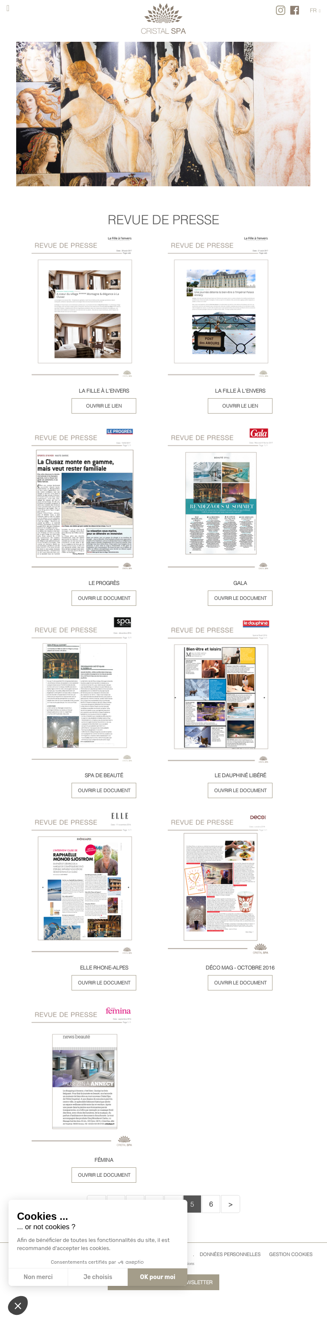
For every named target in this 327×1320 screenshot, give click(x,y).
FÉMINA (104, 1160)
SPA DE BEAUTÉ (104, 775)
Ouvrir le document (104, 598)
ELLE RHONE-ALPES (104, 967)
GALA (240, 583)
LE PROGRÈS (104, 583)
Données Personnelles (230, 1254)
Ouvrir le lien (104, 406)
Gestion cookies (291, 1254)
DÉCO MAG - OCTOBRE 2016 (240, 967)
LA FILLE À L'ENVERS (104, 391)
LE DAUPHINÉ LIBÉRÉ (240, 775)
